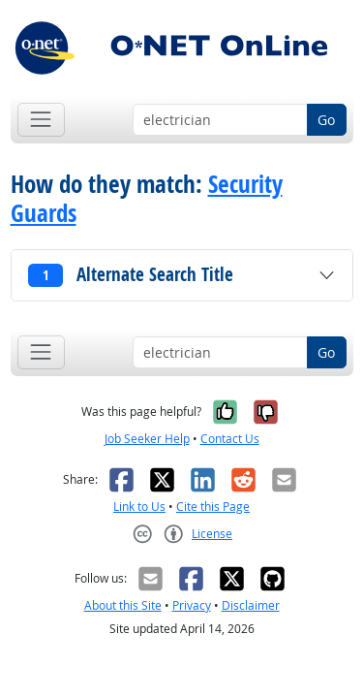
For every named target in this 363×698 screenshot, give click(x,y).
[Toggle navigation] (41, 120)
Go (326, 120)
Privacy (191, 605)
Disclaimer (251, 605)
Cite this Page (213, 506)
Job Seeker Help (147, 438)
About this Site (123, 605)
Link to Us (139, 506)
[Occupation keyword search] (220, 120)
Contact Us (229, 438)
